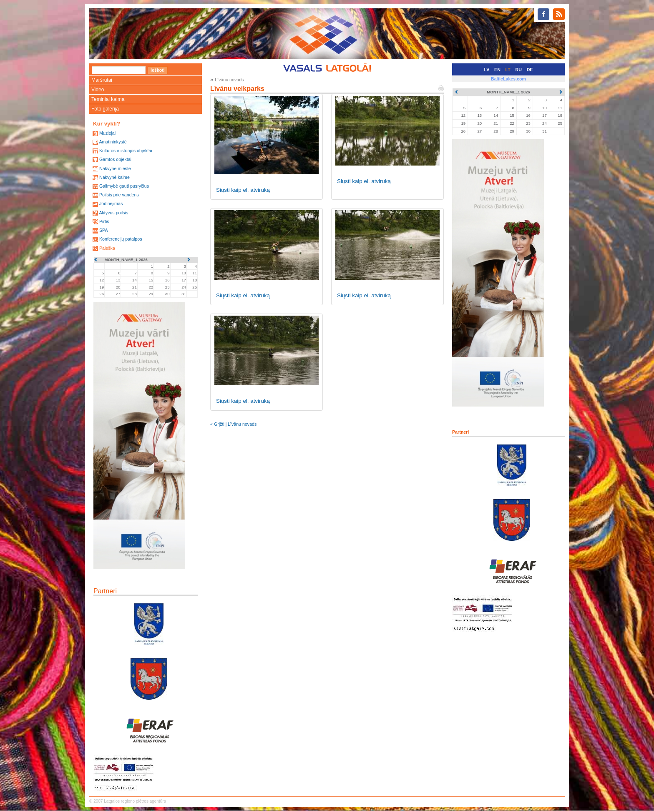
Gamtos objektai (115, 159)
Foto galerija (105, 109)
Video (97, 90)
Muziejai (107, 133)
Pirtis (104, 221)
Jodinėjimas (111, 203)
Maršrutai (101, 80)
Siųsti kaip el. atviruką (243, 190)
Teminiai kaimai (108, 99)
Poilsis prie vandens (119, 194)
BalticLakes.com (508, 78)
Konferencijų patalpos (120, 238)
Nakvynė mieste (115, 168)
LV (487, 69)
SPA (103, 230)
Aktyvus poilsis (113, 212)
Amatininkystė (112, 141)
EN (497, 69)
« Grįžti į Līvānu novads (233, 424)
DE (530, 69)
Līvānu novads (229, 79)
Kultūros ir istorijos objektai (125, 150)
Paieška (107, 248)
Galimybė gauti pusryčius (124, 185)
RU (519, 69)
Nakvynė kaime (114, 177)
